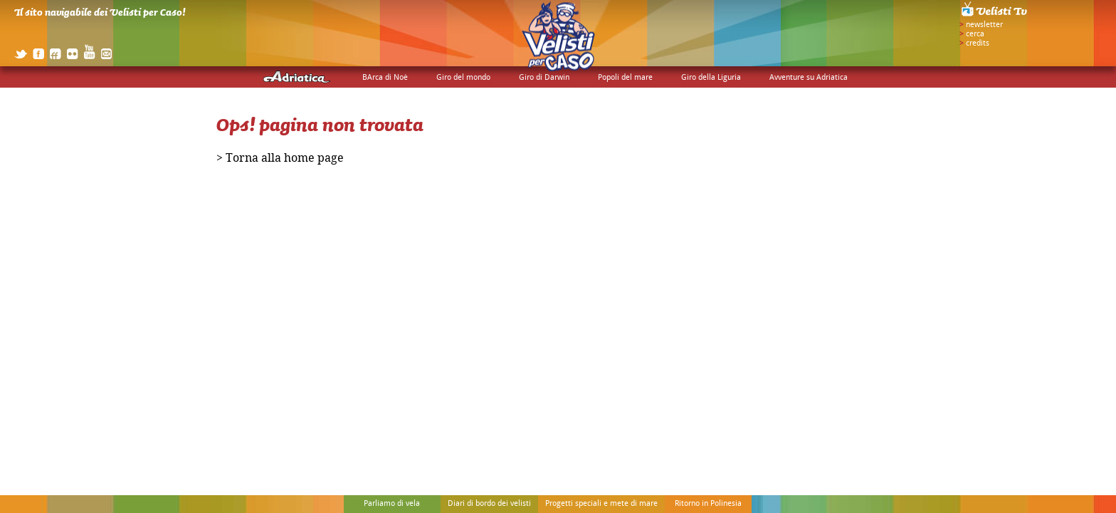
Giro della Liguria (711, 77)
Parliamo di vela (392, 503)
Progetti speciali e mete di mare (601, 503)
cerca (975, 34)
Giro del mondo (463, 77)
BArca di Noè (385, 77)
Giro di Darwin (544, 77)
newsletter (984, 25)
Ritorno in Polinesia (708, 503)
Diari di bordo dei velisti (489, 503)
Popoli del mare (625, 77)
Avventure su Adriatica (808, 77)
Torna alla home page (285, 160)
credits (977, 43)
